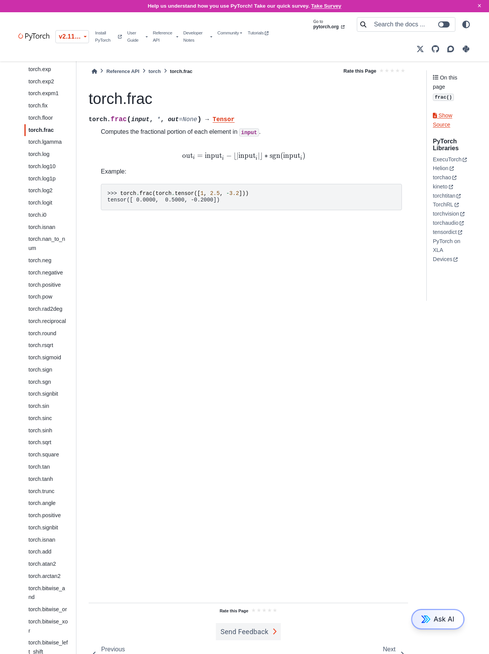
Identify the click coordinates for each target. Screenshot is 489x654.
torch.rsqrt (40, 345)
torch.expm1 (43, 93)
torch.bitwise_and (46, 592)
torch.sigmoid (44, 357)
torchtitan (444, 196)
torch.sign (40, 370)
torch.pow (40, 297)
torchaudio (445, 223)
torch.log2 (40, 190)
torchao (442, 177)
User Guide (133, 36)
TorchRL (443, 204)
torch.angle (41, 503)
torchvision (446, 214)
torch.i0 (37, 215)
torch (155, 71)
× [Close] (479, 6)
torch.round (42, 333)
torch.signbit (43, 394)
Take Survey (326, 6)
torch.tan (39, 467)
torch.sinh (40, 430)
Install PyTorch (108, 36)
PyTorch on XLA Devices (446, 250)
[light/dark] (466, 24)
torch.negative (45, 272)
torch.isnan (41, 227)
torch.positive (44, 285)
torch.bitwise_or (47, 609)
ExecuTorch (447, 159)
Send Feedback (244, 632)
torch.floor (40, 118)
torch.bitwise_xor (48, 626)
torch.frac (40, 130)
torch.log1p (41, 178)
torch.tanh (40, 479)
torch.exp (39, 69)
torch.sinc (40, 418)
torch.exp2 (41, 81)
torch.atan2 (42, 564)
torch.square (43, 454)
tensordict (445, 232)
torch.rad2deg (45, 309)
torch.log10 (41, 166)
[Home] (94, 71)
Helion (441, 168)
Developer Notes (192, 36)
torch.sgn (39, 382)
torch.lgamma (45, 142)
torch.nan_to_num (46, 243)
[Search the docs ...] (412, 24)
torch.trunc (41, 491)
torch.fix (37, 105)
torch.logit (40, 203)
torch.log (38, 154)
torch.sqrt (39, 442)
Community (228, 33)
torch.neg (39, 260)
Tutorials (258, 33)
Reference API (162, 36)
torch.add (39, 552)
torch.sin (38, 406)
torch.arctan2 (44, 576)
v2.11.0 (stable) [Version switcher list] (74, 36)
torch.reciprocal (47, 321)
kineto (440, 186)
